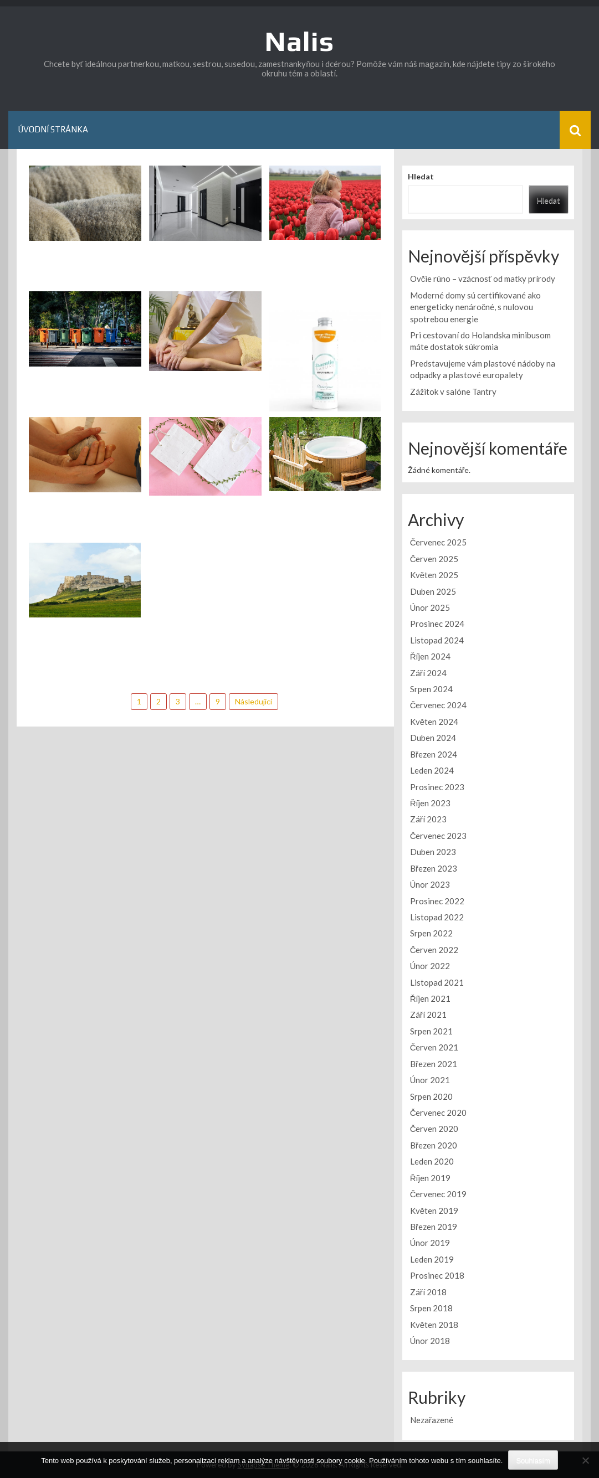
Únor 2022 (430, 966)
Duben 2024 (433, 738)
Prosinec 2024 (437, 624)
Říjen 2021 (430, 998)
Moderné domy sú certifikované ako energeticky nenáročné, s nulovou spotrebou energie (475, 307)
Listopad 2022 (437, 917)
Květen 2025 (434, 575)
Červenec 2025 (438, 542)
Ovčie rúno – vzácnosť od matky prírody (482, 279)
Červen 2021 (434, 1047)
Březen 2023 (433, 868)
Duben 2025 (433, 591)
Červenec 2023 (438, 836)
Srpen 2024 (431, 689)
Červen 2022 (434, 950)
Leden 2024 (432, 770)
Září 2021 (428, 1014)
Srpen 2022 (431, 933)
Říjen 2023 (430, 803)
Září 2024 (428, 673)
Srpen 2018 (431, 1308)
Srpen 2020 (431, 1096)
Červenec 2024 (438, 705)
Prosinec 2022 (437, 901)
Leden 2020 (432, 1161)
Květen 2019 (434, 1211)
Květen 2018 (434, 1325)
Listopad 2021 (437, 982)
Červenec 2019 (438, 1194)
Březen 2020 (433, 1145)
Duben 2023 (433, 852)
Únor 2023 (430, 884)
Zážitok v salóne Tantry (453, 391)
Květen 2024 (434, 722)
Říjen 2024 (430, 656)
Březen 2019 (433, 1227)
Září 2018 (428, 1292)
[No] (585, 1460)
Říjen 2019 (430, 1178)
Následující (253, 701)
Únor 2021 (430, 1080)
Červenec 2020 (438, 1112)
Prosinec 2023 (437, 787)
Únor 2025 (430, 607)
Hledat (421, 176)
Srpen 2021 (431, 1031)
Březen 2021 (433, 1064)
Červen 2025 (434, 559)
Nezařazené (431, 1420)
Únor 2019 (430, 1243)
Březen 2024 (433, 754)
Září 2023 (428, 819)
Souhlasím (533, 1460)
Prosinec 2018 (437, 1275)
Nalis (299, 41)
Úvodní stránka (53, 129)
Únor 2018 (430, 1341)
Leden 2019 (432, 1259)
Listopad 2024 (437, 640)
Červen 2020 (434, 1129)
